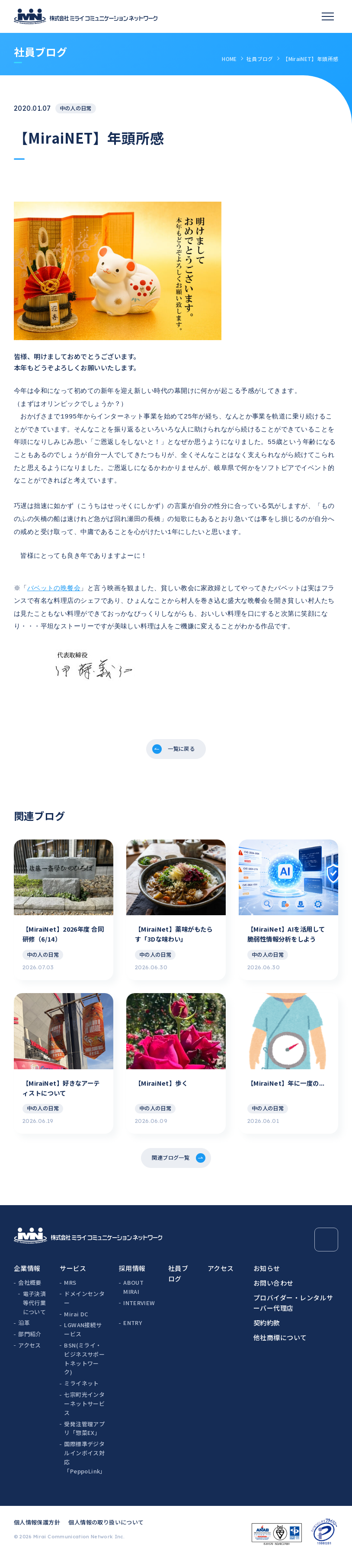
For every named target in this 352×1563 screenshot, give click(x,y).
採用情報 (132, 1272)
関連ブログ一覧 (169, 1159)
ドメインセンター (84, 1302)
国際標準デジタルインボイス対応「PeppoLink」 (85, 1461)
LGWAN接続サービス (83, 1333)
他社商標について (280, 1341)
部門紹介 (30, 1338)
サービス (73, 1272)
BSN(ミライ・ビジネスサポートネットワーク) (84, 1362)
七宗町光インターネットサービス (84, 1408)
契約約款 (266, 1326)
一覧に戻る (182, 736)
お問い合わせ (273, 1287)
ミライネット (81, 1387)
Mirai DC (76, 1318)
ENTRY (132, 1327)
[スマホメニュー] (328, 16)
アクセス (29, 1349)
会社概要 (30, 1287)
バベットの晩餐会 (55, 576)
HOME (229, 58)
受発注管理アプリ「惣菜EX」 (84, 1432)
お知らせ (266, 1272)
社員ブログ (259, 58)
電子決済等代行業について (34, 1307)
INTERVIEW (139, 1307)
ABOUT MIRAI (133, 1291)
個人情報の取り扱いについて (106, 1526)
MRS (70, 1287)
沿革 (24, 1327)
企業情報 (27, 1272)
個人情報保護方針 (37, 1526)
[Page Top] (326, 1244)
